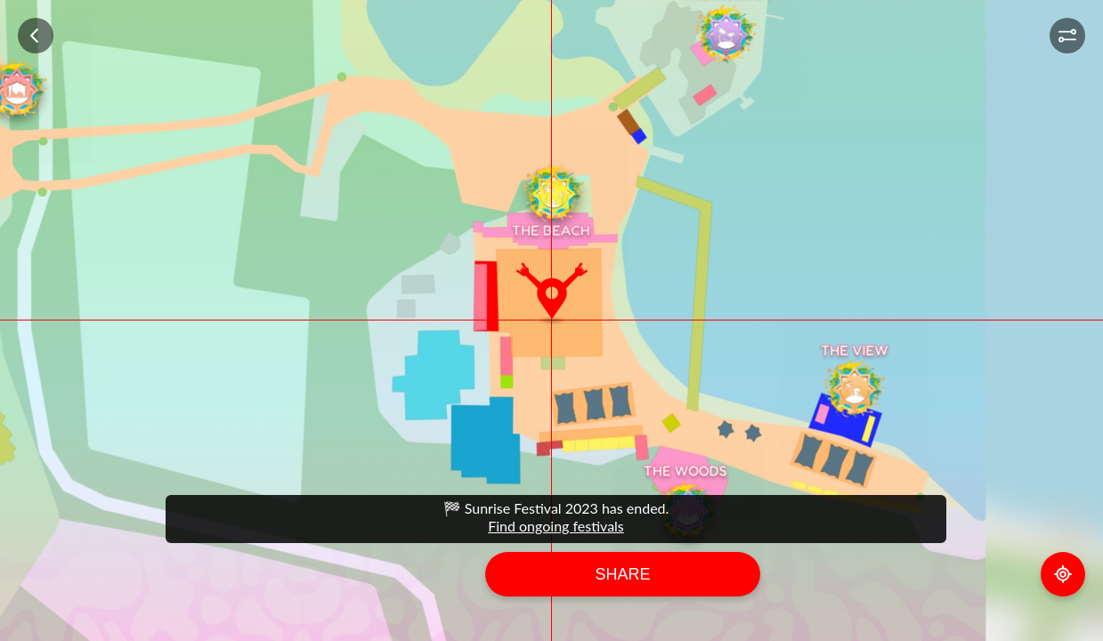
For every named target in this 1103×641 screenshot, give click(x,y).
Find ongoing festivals (556, 525)
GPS (1063, 574)
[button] (1067, 35)
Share (622, 574)
